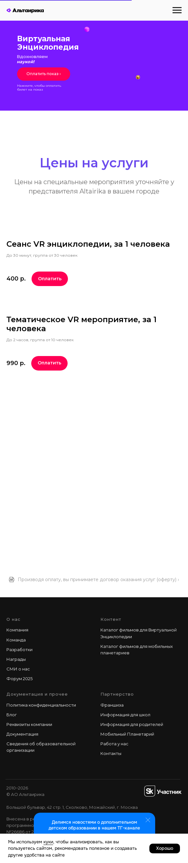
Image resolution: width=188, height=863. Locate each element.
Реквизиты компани (28, 724)
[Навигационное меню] (177, 10)
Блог (11, 714)
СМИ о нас (18, 668)
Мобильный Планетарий (127, 734)
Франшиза (112, 705)
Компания (17, 629)
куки (48, 842)
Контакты (110, 753)
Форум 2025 (19, 678)
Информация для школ (125, 714)
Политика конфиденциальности (41, 705)
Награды (16, 659)
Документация (22, 734)
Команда (16, 639)
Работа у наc (114, 743)
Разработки (19, 649)
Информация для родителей (131, 724)
